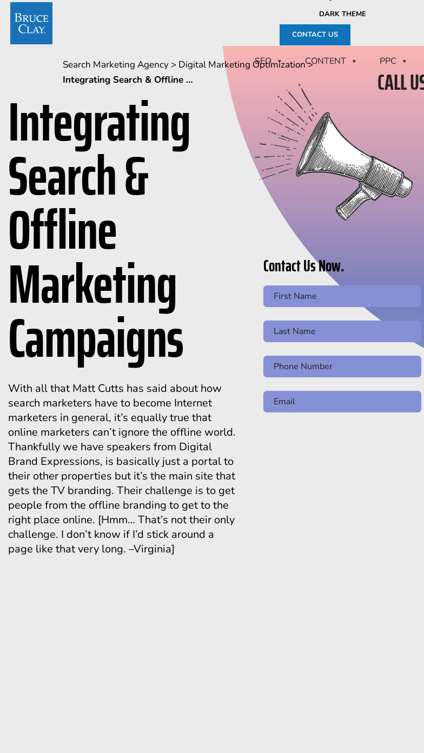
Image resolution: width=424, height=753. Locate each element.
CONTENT (331, 61)
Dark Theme (342, 14)
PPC (394, 61)
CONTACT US (315, 34)
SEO (269, 61)
